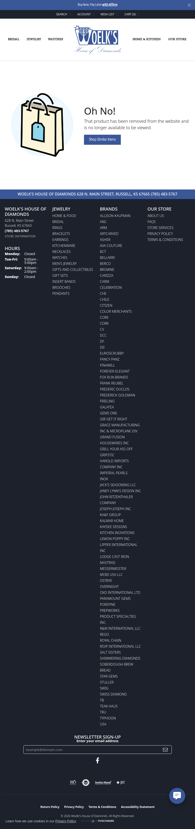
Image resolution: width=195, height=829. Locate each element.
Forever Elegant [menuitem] (115, 371)
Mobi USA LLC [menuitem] (111, 574)
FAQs (151, 221)
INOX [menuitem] (104, 479)
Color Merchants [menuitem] (116, 311)
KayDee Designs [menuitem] (113, 526)
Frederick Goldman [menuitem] (117, 395)
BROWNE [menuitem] (107, 269)
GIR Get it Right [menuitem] (113, 419)
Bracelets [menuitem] (61, 233)
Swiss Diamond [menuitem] (113, 694)
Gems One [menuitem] (108, 413)
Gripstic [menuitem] (107, 455)
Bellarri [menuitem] (107, 257)
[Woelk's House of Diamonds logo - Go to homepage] (98, 39)
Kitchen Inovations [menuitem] (117, 532)
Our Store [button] (177, 39)
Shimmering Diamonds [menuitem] (120, 658)
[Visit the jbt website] (120, 782)
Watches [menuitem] (59, 257)
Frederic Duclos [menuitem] (114, 389)
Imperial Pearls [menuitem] (114, 473)
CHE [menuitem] (103, 293)
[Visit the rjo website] (73, 782)
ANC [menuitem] (103, 221)
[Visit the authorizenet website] (85, 782)
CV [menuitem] (102, 329)
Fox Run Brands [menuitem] (114, 377)
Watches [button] (55, 39)
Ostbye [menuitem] (106, 580)
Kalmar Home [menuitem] (112, 520)
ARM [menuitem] (103, 227)
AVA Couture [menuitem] (111, 245)
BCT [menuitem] (103, 251)
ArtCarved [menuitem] (109, 233)
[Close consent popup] (93, 821)
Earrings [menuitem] (60, 239)
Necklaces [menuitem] (61, 251)
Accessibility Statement (138, 807)
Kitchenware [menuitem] (63, 245)
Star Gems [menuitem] (109, 676)
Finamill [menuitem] (107, 365)
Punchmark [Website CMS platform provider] (106, 821)
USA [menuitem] (103, 724)
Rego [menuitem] (104, 634)
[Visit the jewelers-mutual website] (103, 782)
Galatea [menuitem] (107, 407)
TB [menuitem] (102, 700)
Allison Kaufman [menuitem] (115, 215)
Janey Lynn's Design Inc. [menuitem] (121, 491)
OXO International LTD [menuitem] (120, 592)
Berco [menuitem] (105, 263)
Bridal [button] (13, 39)
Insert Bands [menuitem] (64, 281)
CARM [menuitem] (104, 281)
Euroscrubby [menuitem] (112, 353)
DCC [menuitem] (103, 335)
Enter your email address (98, 741)
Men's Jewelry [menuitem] (64, 263)
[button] (63, 14)
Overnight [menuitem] (109, 586)
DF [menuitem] (102, 341)
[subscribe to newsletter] (165, 750)
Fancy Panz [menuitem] (110, 359)
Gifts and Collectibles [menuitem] (72, 269)
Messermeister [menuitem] (113, 568)
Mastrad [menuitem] (107, 562)
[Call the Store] (17, 230)
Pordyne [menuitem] (107, 604)
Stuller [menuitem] (107, 682)
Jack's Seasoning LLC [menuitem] (118, 485)
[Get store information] (20, 236)
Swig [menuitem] (104, 688)
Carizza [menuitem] (106, 275)
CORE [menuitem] (104, 317)
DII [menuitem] (102, 347)
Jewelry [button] (33, 39)
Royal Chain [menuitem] (110, 640)
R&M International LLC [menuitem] (120, 628)
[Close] (189, 5)
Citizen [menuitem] (106, 305)
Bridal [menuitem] (58, 221)
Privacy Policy (160, 233)
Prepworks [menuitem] (110, 610)
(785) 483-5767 (164, 194)
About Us (155, 215)
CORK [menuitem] (104, 323)
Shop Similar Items (102, 140)
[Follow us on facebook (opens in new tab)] (97, 760)
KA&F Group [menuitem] (110, 514)
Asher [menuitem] (105, 239)
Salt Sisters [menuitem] (110, 652)
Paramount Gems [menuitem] (115, 598)
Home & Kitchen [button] (147, 39)
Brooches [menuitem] (61, 287)
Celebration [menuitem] (111, 287)
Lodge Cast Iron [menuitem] (114, 556)
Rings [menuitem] (57, 227)
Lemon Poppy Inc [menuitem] (115, 538)
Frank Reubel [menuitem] (112, 383)
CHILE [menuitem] (104, 299)
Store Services (160, 227)
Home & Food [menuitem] (64, 215)
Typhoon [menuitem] (108, 718)
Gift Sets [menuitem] (60, 275)
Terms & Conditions (165, 239)
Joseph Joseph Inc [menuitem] (115, 508)
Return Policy (50, 807)
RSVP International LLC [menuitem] (120, 646)
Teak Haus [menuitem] (109, 706)
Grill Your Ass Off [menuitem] (116, 449)
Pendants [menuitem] (61, 293)
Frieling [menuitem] (107, 401)
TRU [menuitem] (103, 712)
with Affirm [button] (109, 5)
